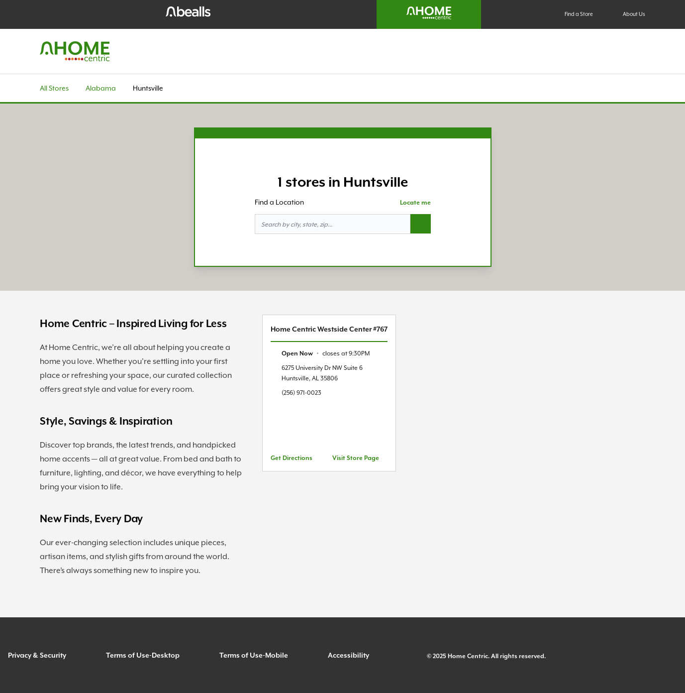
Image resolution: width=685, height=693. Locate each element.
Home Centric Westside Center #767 (329, 329)
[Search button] (420, 224)
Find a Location (279, 202)
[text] (326, 353)
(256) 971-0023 (301, 392)
